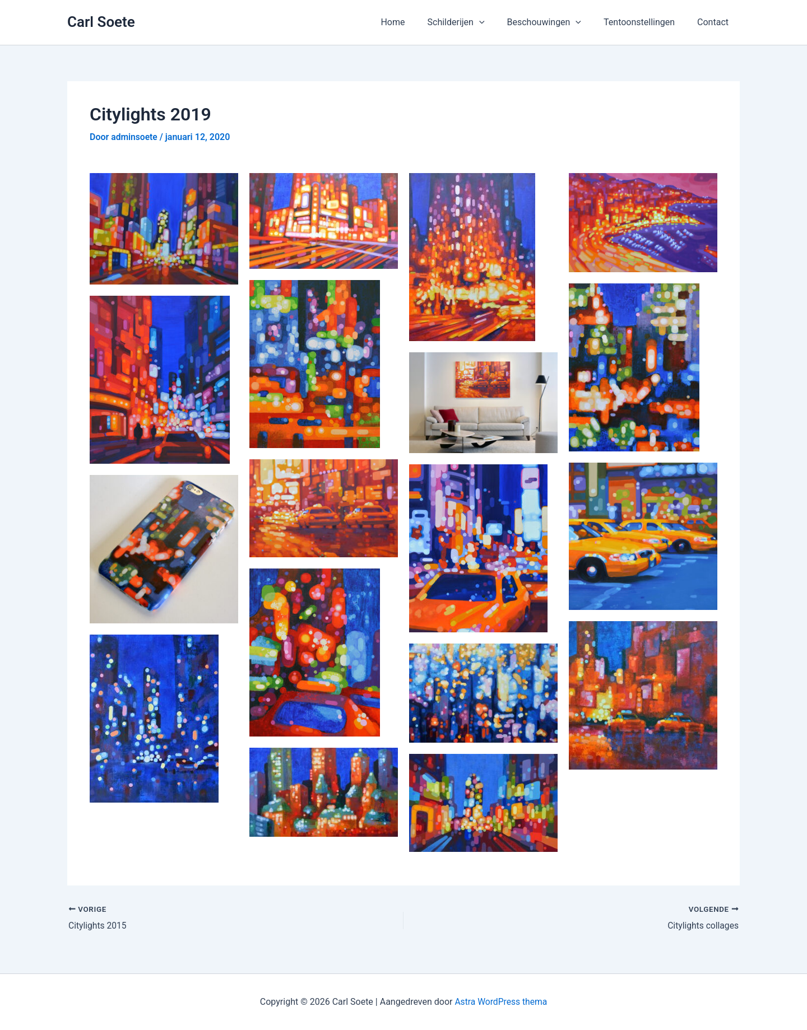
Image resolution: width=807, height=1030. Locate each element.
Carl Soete (101, 21)
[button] (494, 22)
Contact (715, 22)
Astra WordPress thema (500, 1001)
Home (413, 22)
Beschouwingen (555, 22)
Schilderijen (471, 22)
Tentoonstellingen (645, 22)
